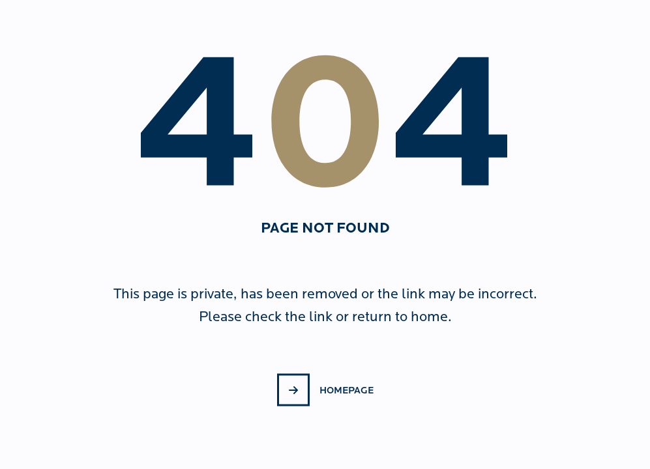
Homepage (346, 389)
